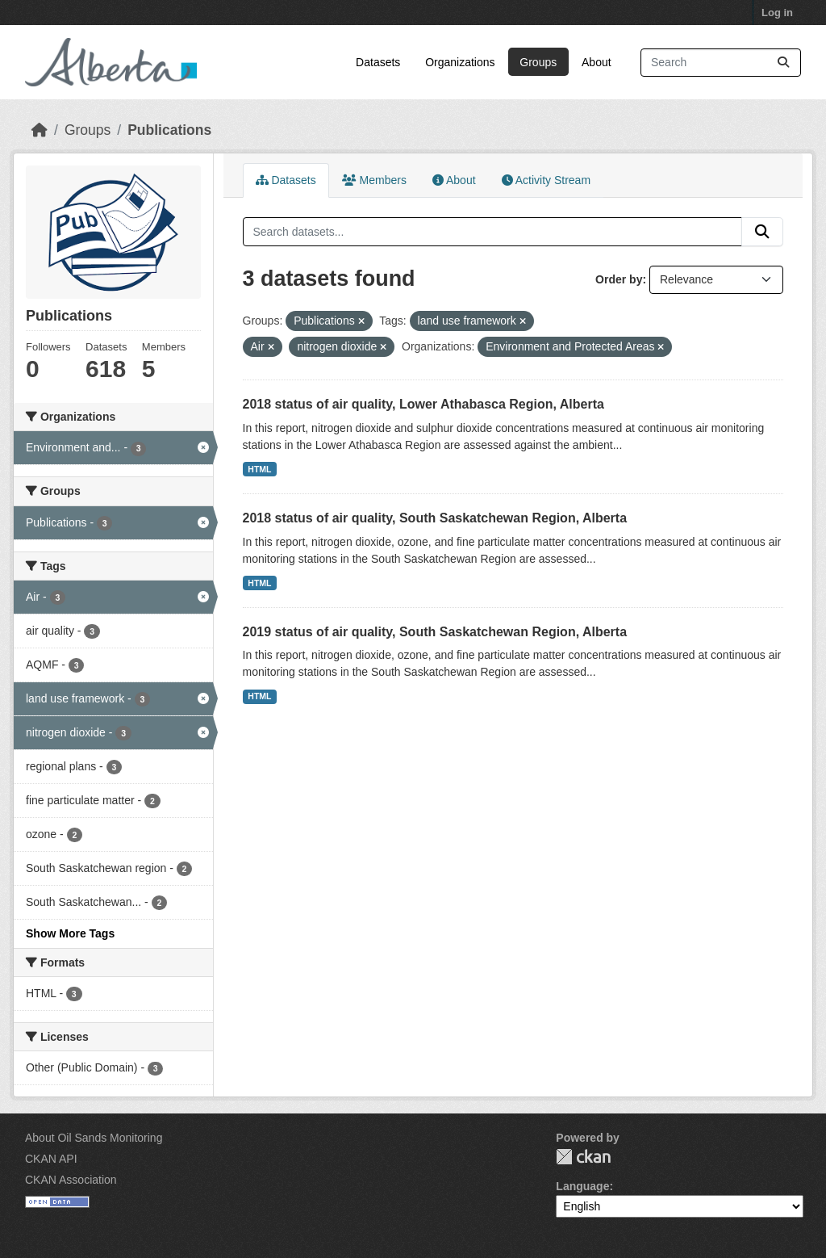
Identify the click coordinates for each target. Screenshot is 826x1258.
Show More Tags (70, 933)
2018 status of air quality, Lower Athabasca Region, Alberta (423, 404)
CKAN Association (71, 1179)
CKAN (583, 1156)
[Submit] (783, 62)
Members (374, 180)
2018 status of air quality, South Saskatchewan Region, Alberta (435, 518)
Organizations (459, 62)
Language (582, 1186)
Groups (538, 62)
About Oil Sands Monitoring (93, 1137)
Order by (618, 279)
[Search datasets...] (720, 62)
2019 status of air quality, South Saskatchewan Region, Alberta (435, 632)
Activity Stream (546, 180)
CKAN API (51, 1158)
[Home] (39, 130)
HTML (259, 469)
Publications (169, 130)
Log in (777, 12)
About (596, 62)
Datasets (378, 62)
